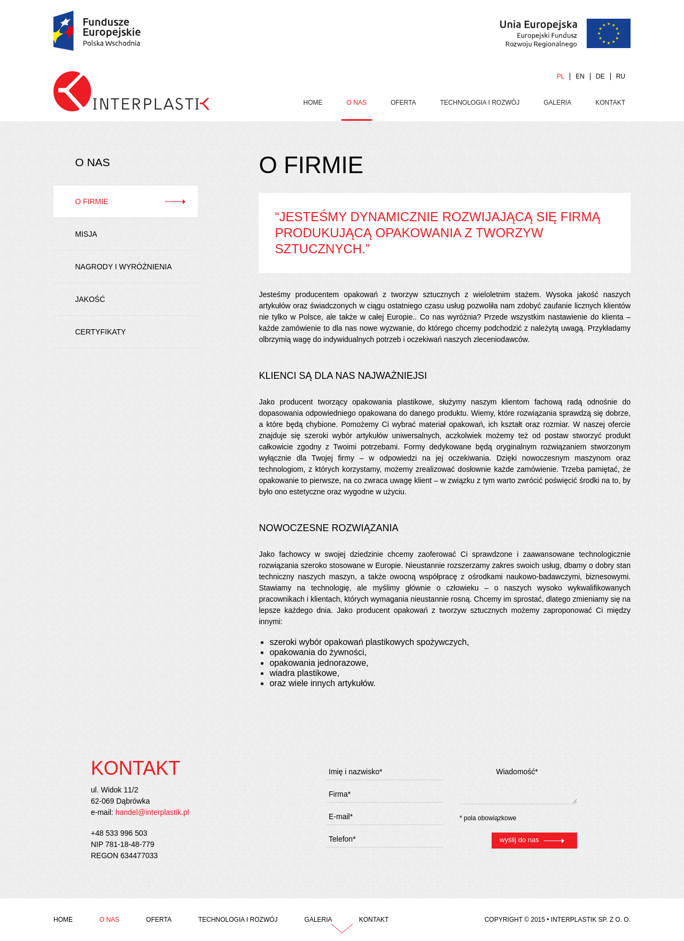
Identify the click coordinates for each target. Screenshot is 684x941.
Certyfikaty (100, 332)
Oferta (403, 102)
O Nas (357, 102)
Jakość (90, 299)
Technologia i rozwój (480, 102)
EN (580, 76)
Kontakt (610, 102)
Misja (86, 234)
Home (313, 102)
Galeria (557, 102)
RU (620, 76)
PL (561, 76)
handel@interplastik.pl (152, 812)
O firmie (91, 201)
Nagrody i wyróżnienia (123, 266)
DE (600, 76)
